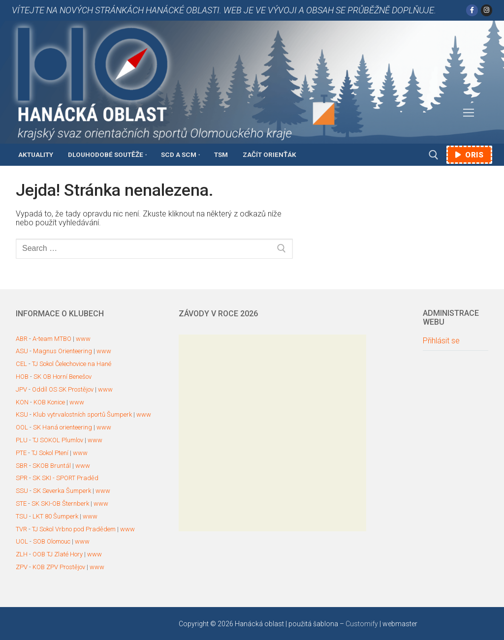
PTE (21, 453)
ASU (22, 351)
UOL (22, 541)
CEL (21, 363)
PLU (22, 440)
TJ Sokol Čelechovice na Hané (71, 363)
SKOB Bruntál (51, 465)
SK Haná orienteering (62, 427)
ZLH (22, 554)
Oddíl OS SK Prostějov (63, 389)
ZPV (22, 567)
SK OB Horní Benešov (62, 376)
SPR (22, 478)
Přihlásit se (441, 340)
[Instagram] (486, 10)
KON (22, 402)
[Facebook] (471, 10)
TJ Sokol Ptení (50, 453)
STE (21, 503)
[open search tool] (434, 155)
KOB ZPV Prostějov (58, 567)
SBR (22, 465)
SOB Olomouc (51, 541)
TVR (21, 529)
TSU (22, 516)
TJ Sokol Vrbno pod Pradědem (74, 529)
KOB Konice (49, 402)
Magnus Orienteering (62, 351)
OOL (22, 427)
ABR (22, 338)
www (83, 338)
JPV (21, 389)
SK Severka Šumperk (62, 490)
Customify (362, 624)
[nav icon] (468, 113)
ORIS (469, 155)
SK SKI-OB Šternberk (60, 503)
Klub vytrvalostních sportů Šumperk (82, 414)
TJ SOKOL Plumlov (57, 440)
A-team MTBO (51, 338)
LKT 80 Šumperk (55, 516)
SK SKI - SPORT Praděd (65, 478)
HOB (22, 376)
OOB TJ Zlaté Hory (57, 554)
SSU (22, 490)
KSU (22, 414)
